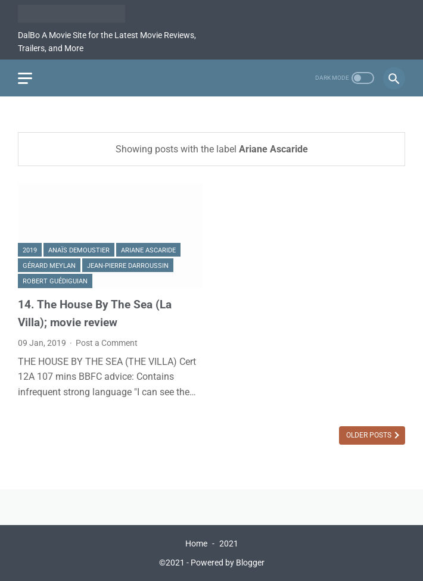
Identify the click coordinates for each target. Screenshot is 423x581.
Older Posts (369, 435)
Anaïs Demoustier (79, 250)
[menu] (25, 78)
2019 (30, 250)
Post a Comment (107, 343)
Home (196, 543)
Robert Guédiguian (55, 281)
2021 (228, 543)
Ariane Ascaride (148, 250)
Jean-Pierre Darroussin (128, 266)
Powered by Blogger (228, 562)
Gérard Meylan (49, 266)
